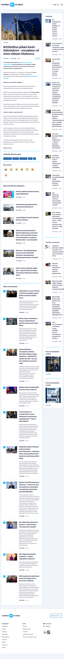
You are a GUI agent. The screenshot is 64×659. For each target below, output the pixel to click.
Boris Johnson (7, 158)
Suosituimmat (27, 629)
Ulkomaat (5, 634)
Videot (4, 642)
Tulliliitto (15, 158)
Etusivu (25, 626)
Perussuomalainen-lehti (30, 637)
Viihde (3, 647)
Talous (4, 629)
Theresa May (23, 158)
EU (34, 158)
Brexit (30, 158)
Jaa (37, 58)
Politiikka (6, 58)
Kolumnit (4, 645)
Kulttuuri (4, 640)
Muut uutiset (5, 637)
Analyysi (4, 632)
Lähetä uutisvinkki (28, 634)
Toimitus (25, 632)
